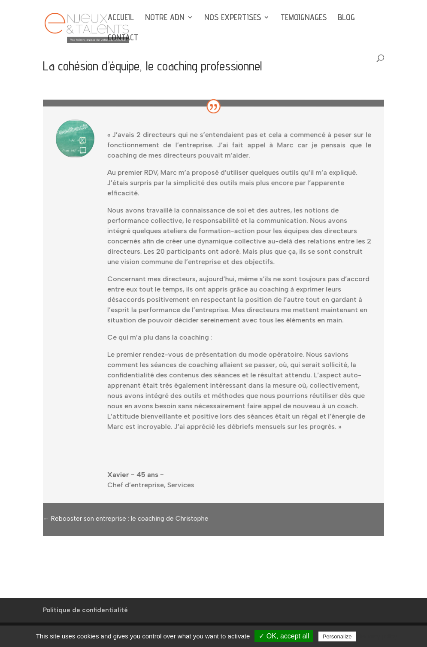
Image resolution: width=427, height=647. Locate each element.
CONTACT (123, 38)
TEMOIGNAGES (304, 18)
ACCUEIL (121, 18)
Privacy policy (378, 636)
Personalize (337, 636)
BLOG (346, 18)
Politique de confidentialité (85, 610)
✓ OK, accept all (284, 636)
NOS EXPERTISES (232, 18)
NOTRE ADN (165, 18)
